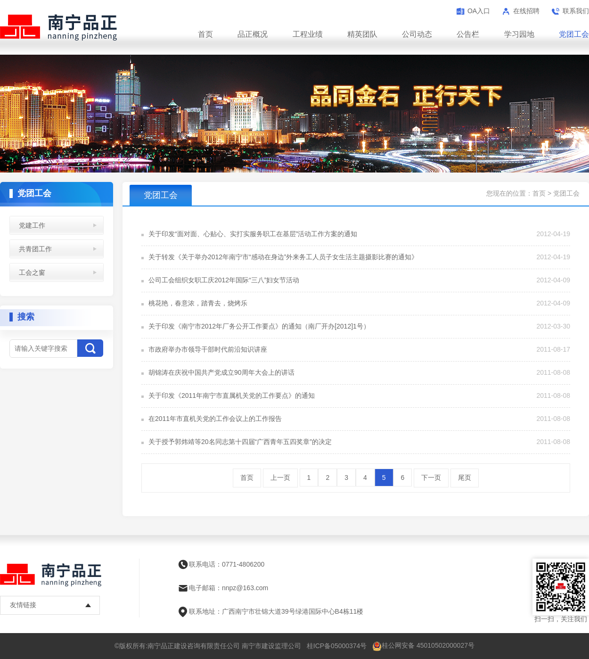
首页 (205, 34)
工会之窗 (32, 272)
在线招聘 (526, 11)
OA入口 (478, 11)
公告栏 (468, 34)
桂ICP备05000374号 (337, 646)
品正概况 (252, 34)
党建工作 (32, 225)
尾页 (464, 477)
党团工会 (574, 34)
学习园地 (519, 34)
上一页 (280, 477)
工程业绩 (308, 34)
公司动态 (417, 34)
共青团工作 (35, 249)
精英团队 (362, 34)
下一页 (431, 477)
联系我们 (576, 11)
